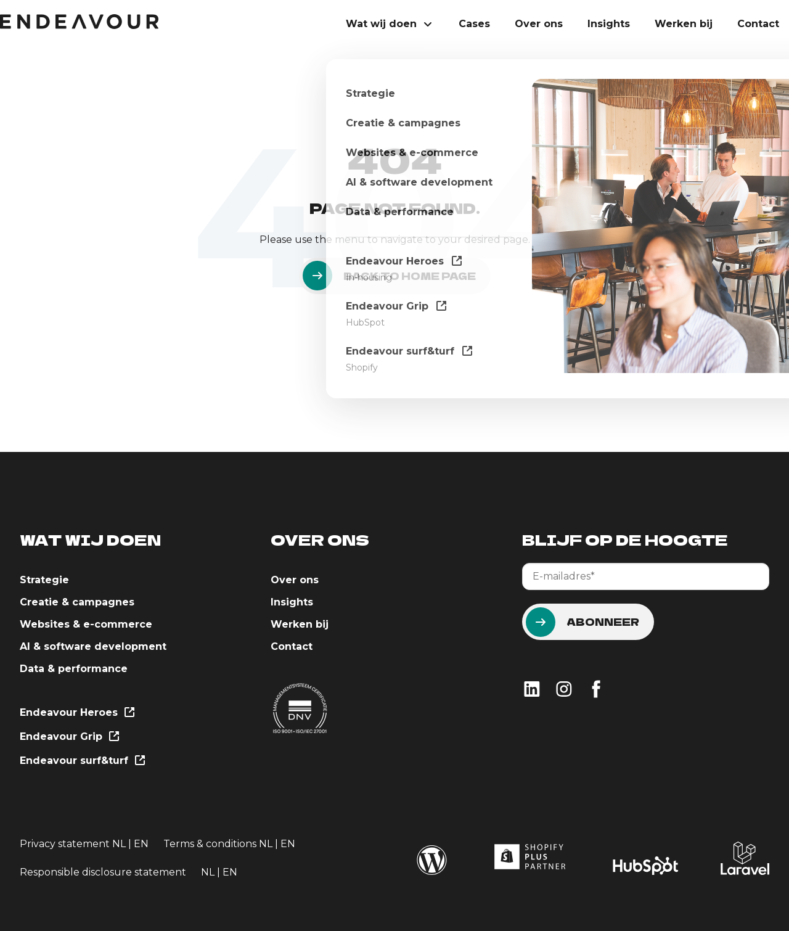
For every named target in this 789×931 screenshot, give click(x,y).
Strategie (44, 580)
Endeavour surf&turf (82, 761)
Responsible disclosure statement (103, 872)
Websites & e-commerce (86, 624)
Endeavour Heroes (76, 713)
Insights (608, 24)
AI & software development (93, 646)
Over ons (539, 24)
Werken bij (684, 24)
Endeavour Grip (69, 737)
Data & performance (74, 669)
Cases (474, 24)
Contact (758, 24)
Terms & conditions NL (219, 844)
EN (141, 844)
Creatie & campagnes (77, 602)
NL (119, 844)
